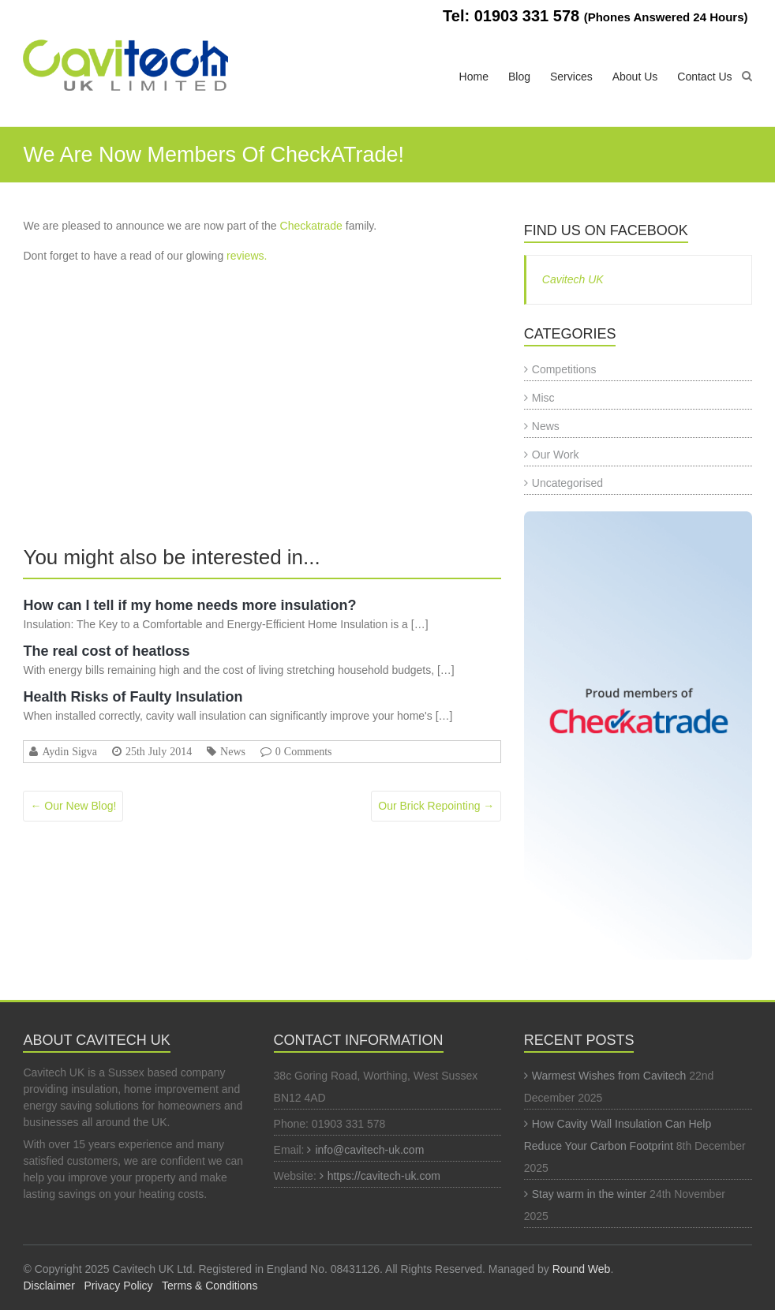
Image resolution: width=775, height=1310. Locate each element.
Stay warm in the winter (589, 1194)
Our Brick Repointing (436, 805)
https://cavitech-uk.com (384, 1176)
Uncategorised (567, 483)
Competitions (564, 369)
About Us (635, 76)
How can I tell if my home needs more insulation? (189, 605)
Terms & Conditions (209, 1285)
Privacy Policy (118, 1285)
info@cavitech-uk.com (369, 1149)
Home (474, 76)
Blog (519, 76)
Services (571, 76)
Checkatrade (311, 225)
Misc (543, 397)
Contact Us (704, 76)
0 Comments (303, 751)
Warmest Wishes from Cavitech (609, 1075)
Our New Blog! (73, 805)
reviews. (247, 255)
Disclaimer (48, 1285)
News (232, 751)
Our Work (555, 454)
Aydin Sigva (69, 751)
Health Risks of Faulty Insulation (132, 697)
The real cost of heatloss (106, 651)
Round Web (581, 1269)
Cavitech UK (573, 279)
